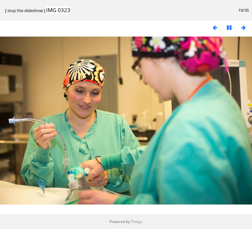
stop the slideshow (25, 10)
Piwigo (137, 221)
